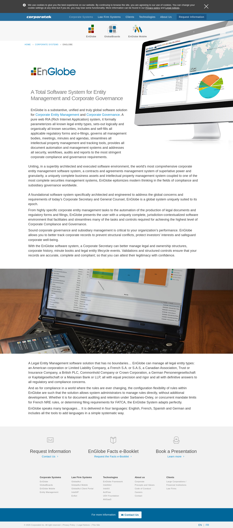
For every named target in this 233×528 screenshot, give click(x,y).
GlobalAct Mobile (79, 485)
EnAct (74, 496)
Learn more (176, 456)
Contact (138, 496)
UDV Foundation (111, 496)
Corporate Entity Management (57, 115)
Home (28, 45)
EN (200, 524)
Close (206, 6)
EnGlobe (44, 481)
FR (207, 524)
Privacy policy (152, 7)
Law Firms (171, 488)
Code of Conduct (143, 488)
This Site (96, 525)
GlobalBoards (46, 485)
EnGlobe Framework (113, 481)
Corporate (139, 481)
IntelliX (106, 488)
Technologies (110, 477)
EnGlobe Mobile (47, 488)
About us (140, 477)
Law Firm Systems (81, 477)
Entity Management (49, 492)
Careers (138, 492)
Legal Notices (84, 525)
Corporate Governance (103, 115)
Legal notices (172, 7)
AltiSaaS (107, 499)
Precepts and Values (144, 485)
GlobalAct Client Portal (82, 488)
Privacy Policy (69, 525)
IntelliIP (75, 492)
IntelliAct (107, 485)
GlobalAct (76, 481)
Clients (170, 477)
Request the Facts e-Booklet (113, 456)
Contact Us (50, 456)
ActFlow (107, 492)
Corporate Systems (47, 45)
